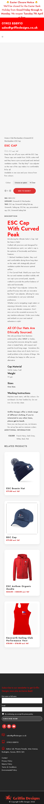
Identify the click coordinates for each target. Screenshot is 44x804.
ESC (9, 210)
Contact (4, 758)
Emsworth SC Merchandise (21, 201)
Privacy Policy (7, 761)
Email (3, 706)
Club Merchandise (16, 138)
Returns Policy (7, 764)
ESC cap (11, 204)
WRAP (24, 339)
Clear (33, 182)
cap (27, 207)
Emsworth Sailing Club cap (24, 204)
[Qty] (8, 190)
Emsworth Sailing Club (18, 210)
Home (6, 138)
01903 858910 (12, 23)
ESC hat (22, 207)
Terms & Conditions (9, 767)
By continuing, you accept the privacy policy (17, 714)
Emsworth (8, 207)
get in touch (19, 421)
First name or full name (9, 696)
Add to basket (24, 191)
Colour (8, 182)
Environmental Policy (9, 770)
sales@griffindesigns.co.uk (20, 27)
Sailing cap (15, 207)
